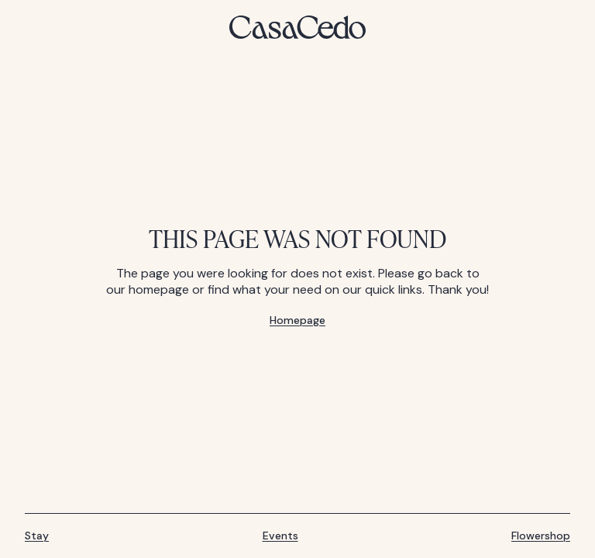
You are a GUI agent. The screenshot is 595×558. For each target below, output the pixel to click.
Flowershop (540, 535)
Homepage (297, 320)
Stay (37, 535)
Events (280, 535)
